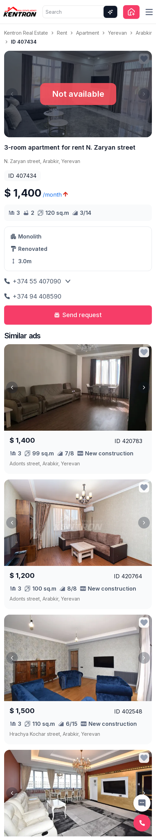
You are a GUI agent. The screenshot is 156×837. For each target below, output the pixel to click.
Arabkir (144, 33)
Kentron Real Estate (26, 33)
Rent (62, 33)
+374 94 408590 (32, 296)
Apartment (87, 33)
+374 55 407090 (32, 281)
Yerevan (117, 33)
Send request (78, 314)
